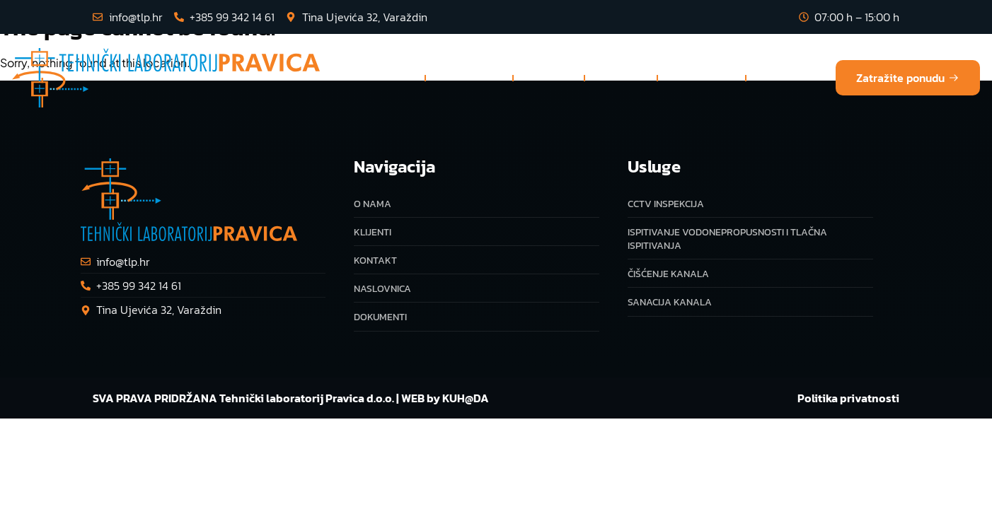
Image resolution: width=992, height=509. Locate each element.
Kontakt (784, 77)
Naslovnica (379, 77)
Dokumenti (701, 77)
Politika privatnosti (848, 398)
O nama (548, 77)
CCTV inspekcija (666, 204)
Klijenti (620, 77)
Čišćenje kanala (668, 274)
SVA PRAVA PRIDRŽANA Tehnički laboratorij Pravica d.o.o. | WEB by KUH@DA (291, 398)
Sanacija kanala (670, 302)
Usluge (469, 78)
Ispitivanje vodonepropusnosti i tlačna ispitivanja (727, 239)
